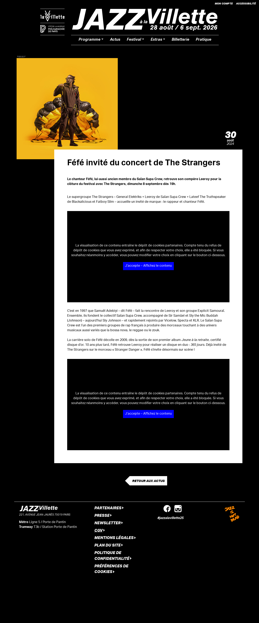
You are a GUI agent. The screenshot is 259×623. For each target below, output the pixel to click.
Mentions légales (115, 537)
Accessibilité (246, 3)
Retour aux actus (148, 481)
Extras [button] (156, 40)
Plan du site (108, 545)
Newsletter (108, 522)
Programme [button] (89, 40)
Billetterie (180, 40)
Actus (115, 40)
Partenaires (109, 507)
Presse (103, 515)
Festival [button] (134, 40)
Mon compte (224, 3)
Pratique (203, 40)
